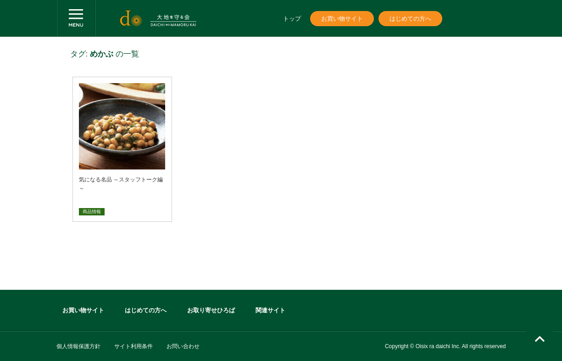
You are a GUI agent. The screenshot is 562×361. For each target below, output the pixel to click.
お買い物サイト (342, 18)
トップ (292, 18)
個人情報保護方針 (78, 346)
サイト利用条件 (133, 346)
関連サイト (270, 310)
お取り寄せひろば (211, 310)
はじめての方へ (410, 18)
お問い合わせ (183, 346)
